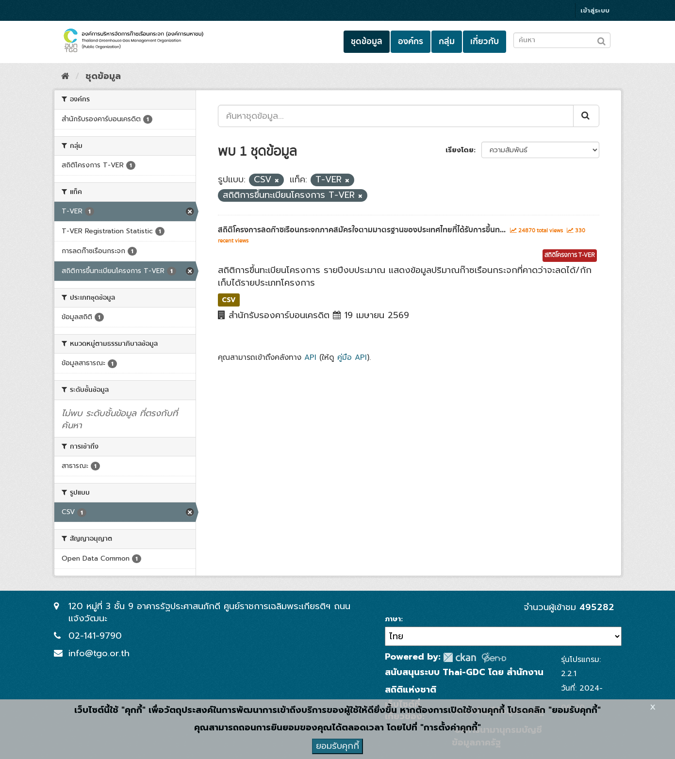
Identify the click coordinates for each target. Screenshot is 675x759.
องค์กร (410, 41)
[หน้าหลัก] (65, 76)
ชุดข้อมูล (366, 41)
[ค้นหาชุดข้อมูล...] (396, 116)
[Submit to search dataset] (601, 39)
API (310, 357)
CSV (229, 299)
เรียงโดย (459, 150)
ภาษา (393, 619)
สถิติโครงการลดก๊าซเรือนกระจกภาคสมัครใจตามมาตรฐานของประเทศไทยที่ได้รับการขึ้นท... (362, 230)
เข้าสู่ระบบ (594, 10)
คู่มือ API (352, 357)
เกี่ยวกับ (484, 41)
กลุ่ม (447, 41)
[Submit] (586, 116)
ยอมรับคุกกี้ (337, 746)
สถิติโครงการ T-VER (569, 255)
